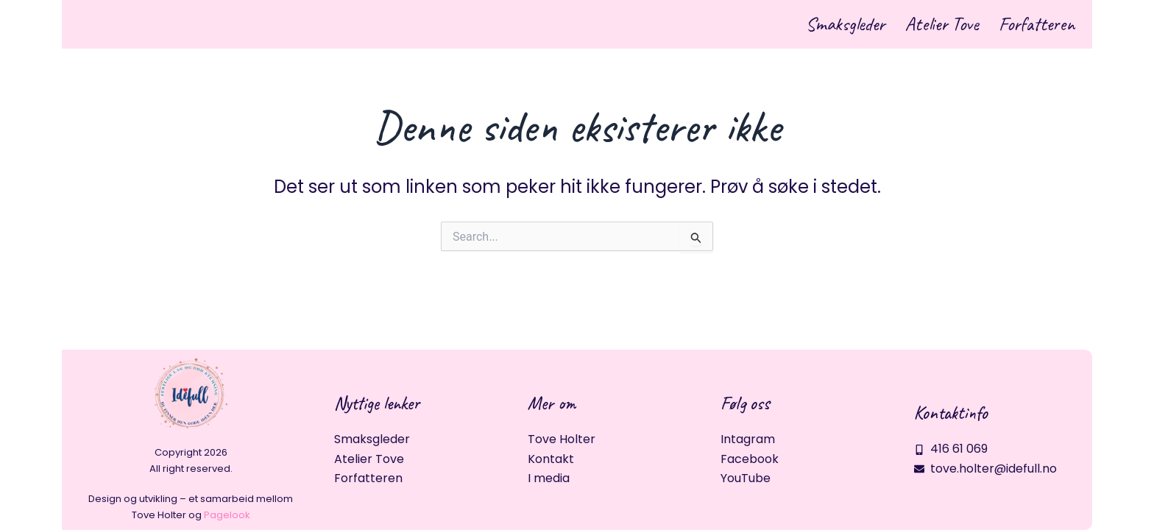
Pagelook (227, 515)
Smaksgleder (791, 25)
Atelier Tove (909, 25)
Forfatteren (1025, 25)
